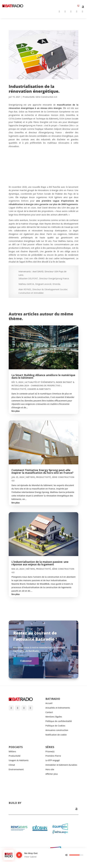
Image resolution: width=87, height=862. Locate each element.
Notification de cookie (56, 734)
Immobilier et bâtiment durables (61, 764)
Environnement (16, 769)
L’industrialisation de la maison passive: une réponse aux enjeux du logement (39, 563)
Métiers (30, 477)
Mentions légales (53, 716)
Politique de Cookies (55, 725)
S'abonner (26, 660)
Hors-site (49, 769)
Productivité (28, 96)
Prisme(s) (49, 751)
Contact (49, 712)
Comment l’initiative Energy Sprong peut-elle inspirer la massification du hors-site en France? (42, 471)
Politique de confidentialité (58, 721)
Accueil (48, 703)
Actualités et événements (40, 382)
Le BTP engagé (52, 760)
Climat (12, 764)
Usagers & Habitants (39, 389)
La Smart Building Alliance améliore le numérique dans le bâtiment (43, 376)
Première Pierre (53, 755)
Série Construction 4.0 (46, 96)
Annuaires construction (56, 730)
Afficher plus (51, 774)
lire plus (15, 411)
